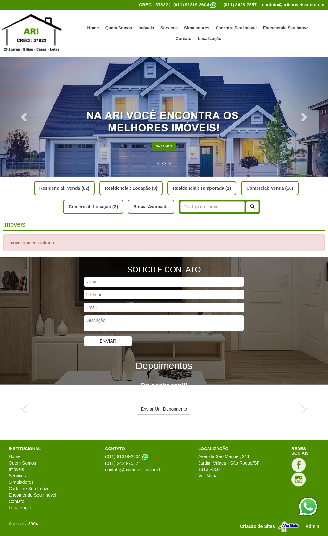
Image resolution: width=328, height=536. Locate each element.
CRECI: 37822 (153, 4)
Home (93, 27)
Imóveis (146, 27)
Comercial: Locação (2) (93, 206)
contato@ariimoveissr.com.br (293, 4)
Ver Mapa (207, 475)
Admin (312, 526)
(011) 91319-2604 (191, 4)
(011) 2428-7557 (240, 4)
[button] (24, 117)
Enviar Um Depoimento (164, 409)
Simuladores (196, 27)
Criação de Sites (257, 526)
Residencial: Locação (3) (131, 188)
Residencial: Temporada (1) (202, 188)
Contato (183, 38)
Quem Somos (118, 27)
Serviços (169, 27)
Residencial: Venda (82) (64, 188)
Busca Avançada (151, 206)
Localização (209, 38)
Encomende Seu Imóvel (286, 27)
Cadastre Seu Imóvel (236, 27)
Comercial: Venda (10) (269, 188)
